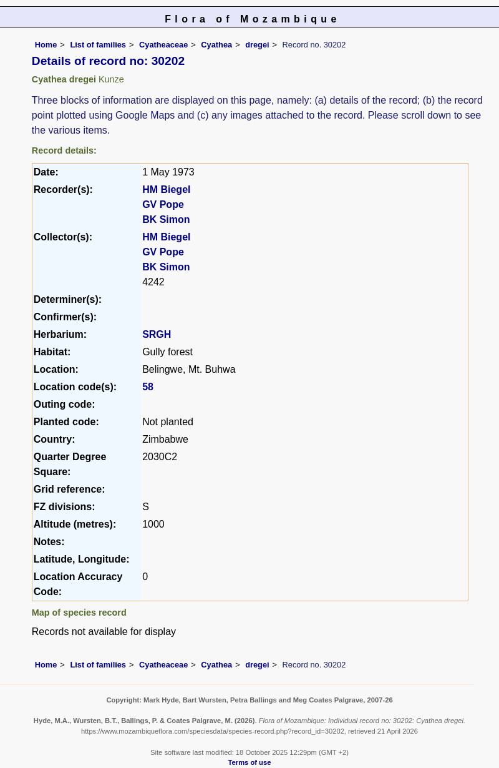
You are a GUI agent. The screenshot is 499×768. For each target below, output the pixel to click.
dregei (257, 44)
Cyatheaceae (163, 44)
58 (147, 387)
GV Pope (163, 204)
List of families (98, 44)
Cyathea (216, 44)
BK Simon (166, 219)
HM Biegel (166, 189)
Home (46, 44)
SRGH (156, 334)
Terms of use (249, 762)
